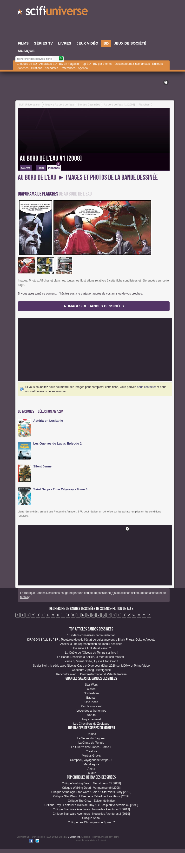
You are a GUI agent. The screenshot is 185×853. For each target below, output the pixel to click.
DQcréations (74, 837)
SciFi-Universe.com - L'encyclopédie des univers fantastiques (52, 12)
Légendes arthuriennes (91, 710)
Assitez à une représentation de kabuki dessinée (91, 644)
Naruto (91, 715)
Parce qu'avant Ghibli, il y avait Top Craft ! (91, 661)
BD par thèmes (102, 64)
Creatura (91, 751)
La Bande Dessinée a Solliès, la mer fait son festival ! (91, 657)
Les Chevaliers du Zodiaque (91, 723)
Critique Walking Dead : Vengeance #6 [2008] (91, 787)
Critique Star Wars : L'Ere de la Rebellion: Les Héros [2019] (91, 796)
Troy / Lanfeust (91, 719)
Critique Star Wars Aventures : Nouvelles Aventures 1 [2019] (91, 809)
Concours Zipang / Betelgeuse (91, 670)
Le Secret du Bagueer (91, 738)
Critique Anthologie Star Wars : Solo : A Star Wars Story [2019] (91, 792)
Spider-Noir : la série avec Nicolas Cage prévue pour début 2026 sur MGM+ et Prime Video (91, 665)
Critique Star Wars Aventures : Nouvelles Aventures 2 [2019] (91, 813)
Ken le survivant (91, 706)
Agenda (83, 68)
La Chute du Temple (91, 742)
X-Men (91, 689)
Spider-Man (91, 693)
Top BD (86, 64)
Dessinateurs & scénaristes (132, 64)
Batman (91, 697)
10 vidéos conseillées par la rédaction (91, 635)
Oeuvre (25, 167)
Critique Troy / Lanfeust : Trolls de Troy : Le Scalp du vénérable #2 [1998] (91, 805)
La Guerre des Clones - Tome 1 (91, 747)
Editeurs (157, 64)
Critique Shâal (91, 818)
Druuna (91, 734)
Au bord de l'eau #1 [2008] (51, 158)
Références (68, 68)
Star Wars (91, 684)
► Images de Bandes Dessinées (94, 306)
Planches (22, 68)
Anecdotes (51, 68)
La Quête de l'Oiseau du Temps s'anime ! (91, 652)
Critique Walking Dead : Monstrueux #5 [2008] (91, 783)
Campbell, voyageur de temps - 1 (91, 760)
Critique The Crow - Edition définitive (91, 800)
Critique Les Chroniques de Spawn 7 (91, 822)
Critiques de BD (27, 64)
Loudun (91, 773)
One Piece (91, 702)
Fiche (41, 167)
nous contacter (146, 387)
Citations (36, 68)
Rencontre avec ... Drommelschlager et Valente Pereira (91, 674)
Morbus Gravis (91, 755)
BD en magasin (69, 64)
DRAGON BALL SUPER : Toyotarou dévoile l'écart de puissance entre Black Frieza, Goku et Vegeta (91, 639)
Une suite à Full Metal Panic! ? (91, 648)
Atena (91, 768)
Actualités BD (48, 64)
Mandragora (91, 764)
